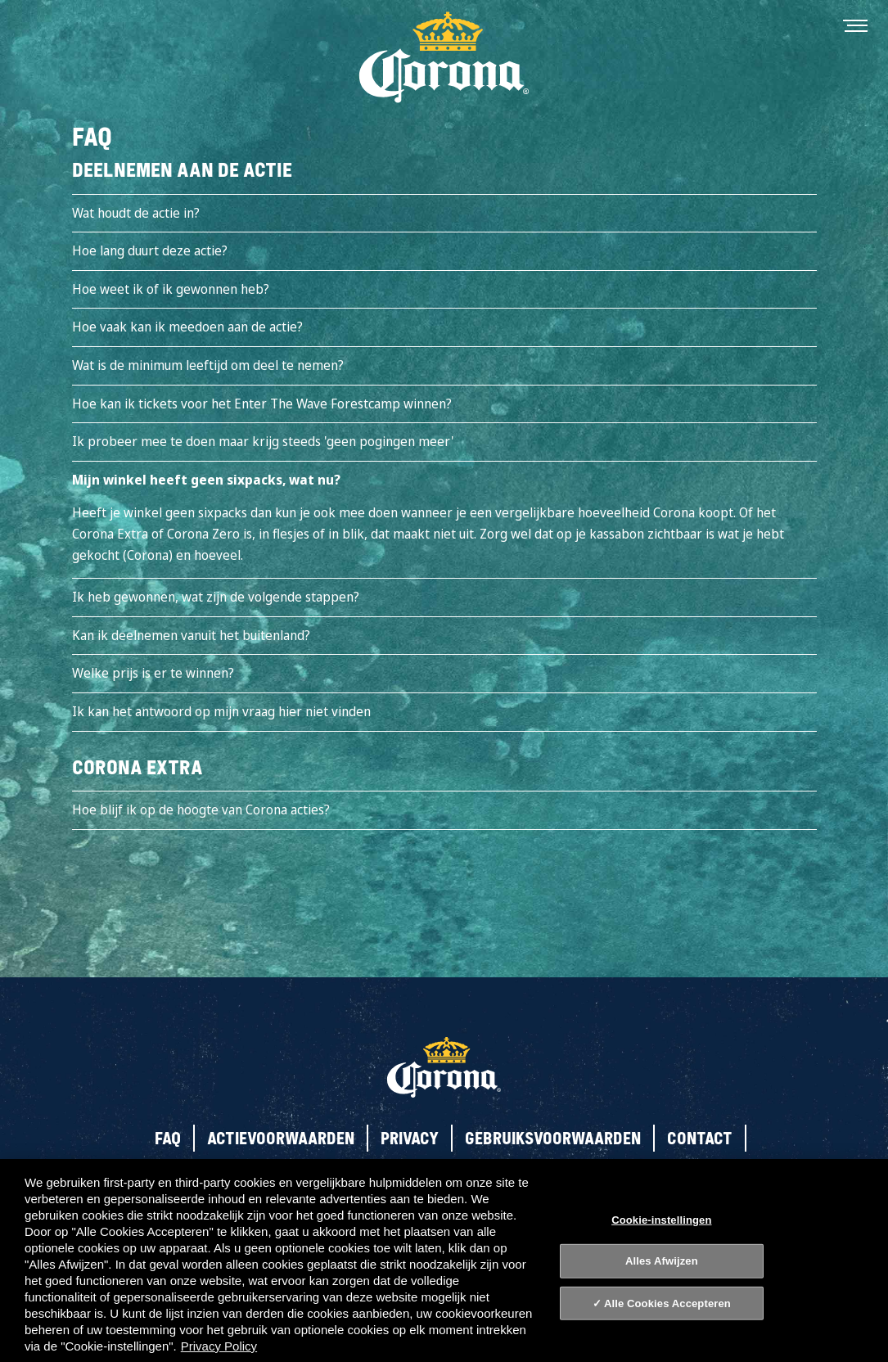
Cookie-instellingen (661, 1219)
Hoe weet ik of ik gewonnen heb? (170, 289)
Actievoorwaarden (280, 1138)
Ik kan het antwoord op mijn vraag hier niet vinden (221, 711)
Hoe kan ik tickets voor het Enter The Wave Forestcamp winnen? (262, 404)
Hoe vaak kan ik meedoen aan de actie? (187, 327)
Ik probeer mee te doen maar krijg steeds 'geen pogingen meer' (262, 441)
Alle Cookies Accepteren (667, 1303)
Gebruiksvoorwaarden (553, 1138)
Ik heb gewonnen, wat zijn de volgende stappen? (215, 597)
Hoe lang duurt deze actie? (150, 250)
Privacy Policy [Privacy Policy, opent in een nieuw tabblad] (219, 1346)
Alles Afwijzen (661, 1261)
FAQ (168, 1138)
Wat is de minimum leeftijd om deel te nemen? (208, 365)
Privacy (410, 1138)
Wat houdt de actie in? (136, 213)
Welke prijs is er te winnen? (153, 673)
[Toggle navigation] (855, 24)
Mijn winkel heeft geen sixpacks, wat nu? (206, 480)
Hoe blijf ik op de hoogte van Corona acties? (201, 810)
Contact (699, 1138)
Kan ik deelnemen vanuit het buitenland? (191, 635)
